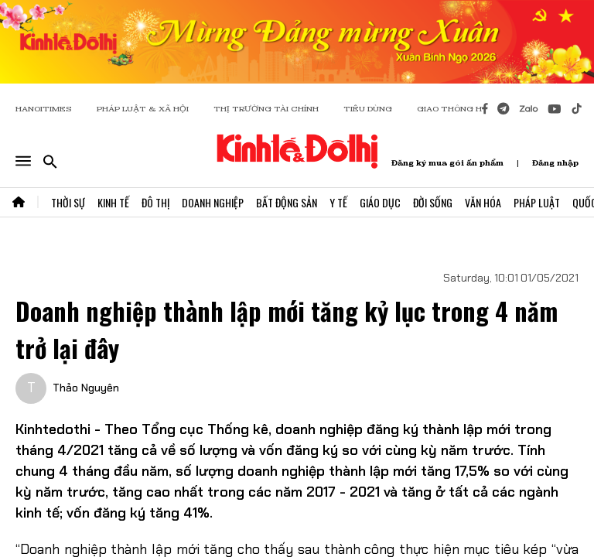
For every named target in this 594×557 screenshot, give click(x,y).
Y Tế (338, 202)
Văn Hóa (483, 202)
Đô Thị (155, 202)
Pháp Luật (537, 202)
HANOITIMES (43, 109)
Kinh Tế (113, 202)
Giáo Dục (380, 202)
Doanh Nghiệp (213, 202)
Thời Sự (68, 202)
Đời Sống (432, 202)
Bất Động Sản (286, 202)
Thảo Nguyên (86, 388)
